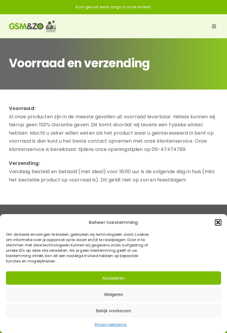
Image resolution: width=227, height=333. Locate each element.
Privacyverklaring (111, 324)
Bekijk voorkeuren (113, 310)
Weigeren (113, 294)
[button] (218, 222)
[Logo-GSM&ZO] (32, 22)
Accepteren (113, 278)
